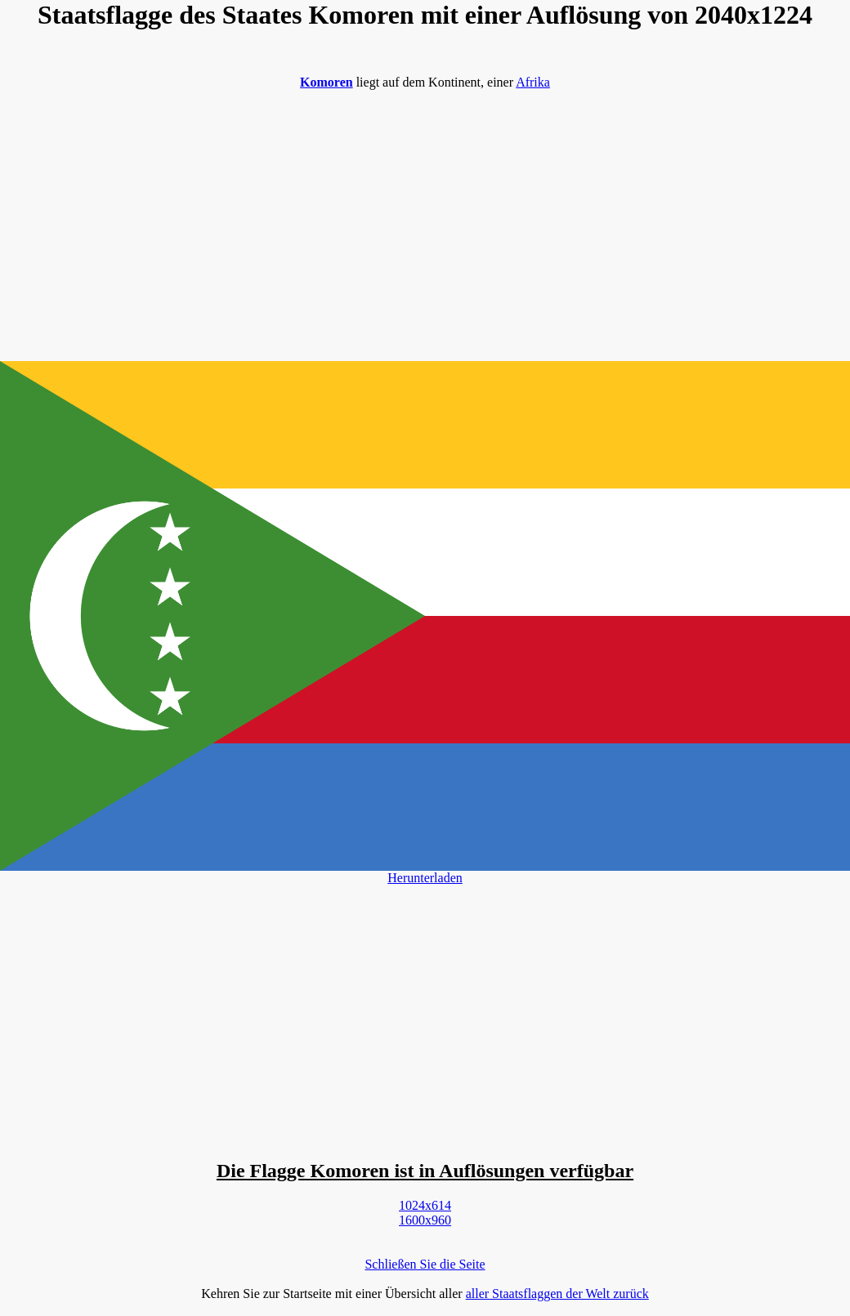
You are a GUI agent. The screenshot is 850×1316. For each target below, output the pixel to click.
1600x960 (425, 1220)
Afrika (533, 82)
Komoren (326, 82)
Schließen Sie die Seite (425, 1264)
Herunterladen (425, 878)
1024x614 (425, 1205)
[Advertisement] (425, 217)
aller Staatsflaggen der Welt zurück (557, 1293)
